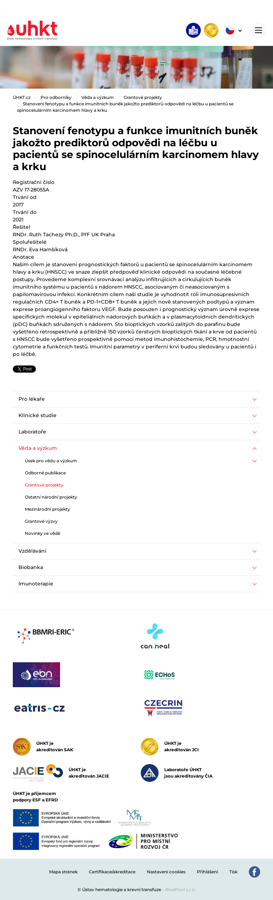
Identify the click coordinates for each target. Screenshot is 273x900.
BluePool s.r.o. (180, 889)
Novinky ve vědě (42, 533)
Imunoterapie (35, 583)
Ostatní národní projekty (51, 497)
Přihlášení (207, 871)
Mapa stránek (63, 871)
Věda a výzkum (97, 97)
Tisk (233, 871)
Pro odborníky (56, 97)
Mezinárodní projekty (47, 509)
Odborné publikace (45, 472)
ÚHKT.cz (22, 97)
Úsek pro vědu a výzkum (51, 460)
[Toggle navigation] (258, 30)
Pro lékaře (31, 399)
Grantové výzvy (41, 521)
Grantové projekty (143, 97)
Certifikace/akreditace (112, 871)
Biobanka (30, 567)
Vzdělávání (32, 551)
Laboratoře (32, 431)
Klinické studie (37, 415)
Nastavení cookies (166, 871)
